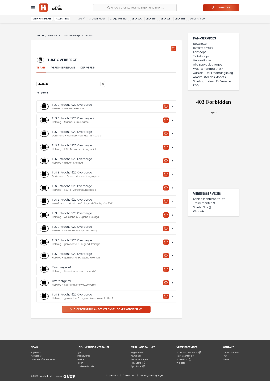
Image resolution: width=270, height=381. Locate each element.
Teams (41, 67)
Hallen (80, 363)
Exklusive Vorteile (139, 359)
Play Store (138, 363)
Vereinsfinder (198, 19)
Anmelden (221, 7)
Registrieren (137, 352)
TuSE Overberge (70, 35)
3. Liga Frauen (97, 19)
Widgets (199, 211)
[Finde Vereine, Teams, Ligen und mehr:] (135, 7)
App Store (138, 366)
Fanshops (199, 52)
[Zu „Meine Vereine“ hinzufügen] (173, 48)
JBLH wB (166, 19)
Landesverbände (85, 366)
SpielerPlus (202, 207)
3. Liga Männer (118, 19)
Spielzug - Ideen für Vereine (212, 81)
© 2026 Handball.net (41, 376)
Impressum (112, 375)
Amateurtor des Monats (209, 77)
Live (81, 19)
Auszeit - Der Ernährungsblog (213, 73)
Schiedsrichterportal (209, 199)
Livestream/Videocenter (43, 359)
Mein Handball (41, 19)
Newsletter (200, 43)
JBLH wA (137, 19)
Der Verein (87, 67)
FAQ (196, 85)
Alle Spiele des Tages (207, 64)
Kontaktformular (231, 352)
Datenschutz (129, 375)
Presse (226, 359)
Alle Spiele (62, 19)
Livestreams (203, 48)
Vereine (52, 35)
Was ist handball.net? (208, 68)
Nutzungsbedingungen (152, 375)
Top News (36, 352)
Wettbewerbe (83, 356)
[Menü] (33, 7)
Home (40, 35)
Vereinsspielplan (63, 67)
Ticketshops (201, 56)
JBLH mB (180, 19)
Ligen (79, 352)
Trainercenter (204, 203)
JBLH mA (151, 19)
